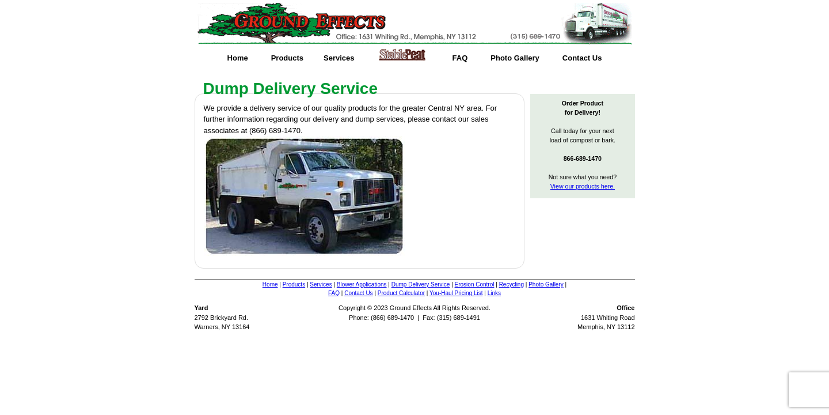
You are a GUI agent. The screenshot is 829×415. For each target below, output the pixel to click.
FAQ (460, 58)
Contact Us (582, 58)
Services (339, 58)
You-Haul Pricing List (455, 293)
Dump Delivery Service (420, 284)
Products (287, 58)
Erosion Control (475, 284)
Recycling (511, 284)
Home (237, 58)
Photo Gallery (514, 58)
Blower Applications (362, 284)
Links (494, 293)
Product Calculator (401, 293)
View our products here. (582, 186)
